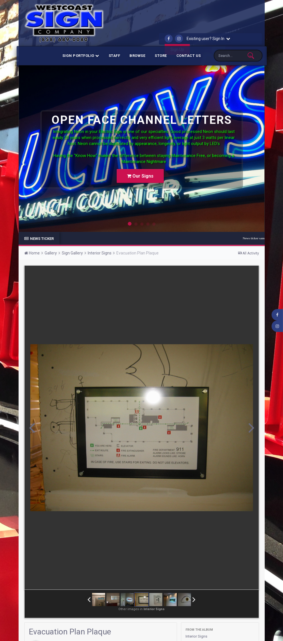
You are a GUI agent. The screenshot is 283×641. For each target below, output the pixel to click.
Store (161, 55)
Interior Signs (197, 636)
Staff (114, 55)
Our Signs (140, 171)
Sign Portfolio (80, 55)
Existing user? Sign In (208, 38)
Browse (137, 55)
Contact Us (188, 55)
